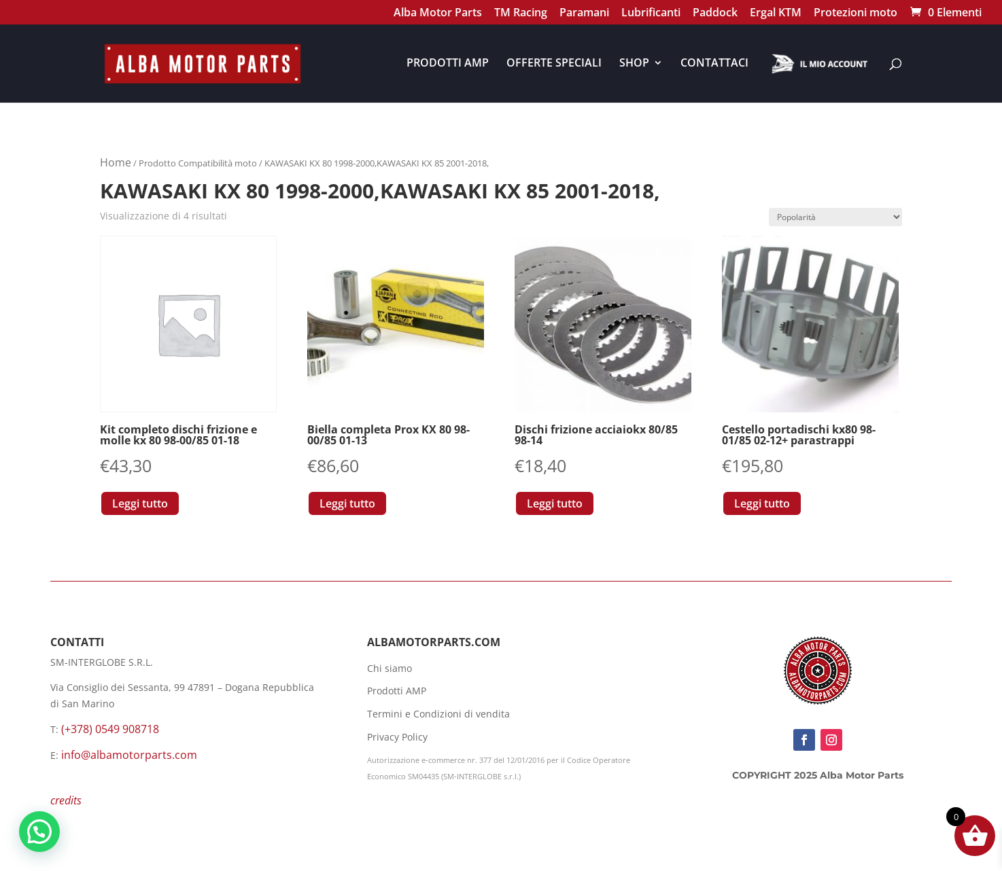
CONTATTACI (714, 64)
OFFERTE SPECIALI (554, 64)
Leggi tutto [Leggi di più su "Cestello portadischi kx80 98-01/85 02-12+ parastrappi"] (762, 503)
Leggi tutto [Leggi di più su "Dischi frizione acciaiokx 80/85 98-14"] (555, 503)
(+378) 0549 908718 (110, 729)
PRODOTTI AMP (448, 64)
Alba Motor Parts (438, 14)
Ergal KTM (775, 14)
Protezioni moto (855, 14)
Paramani (584, 14)
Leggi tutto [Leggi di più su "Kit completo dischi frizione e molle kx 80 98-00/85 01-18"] (140, 503)
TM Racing (520, 14)
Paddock (715, 14)
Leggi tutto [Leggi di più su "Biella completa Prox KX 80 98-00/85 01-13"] (347, 503)
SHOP (634, 64)
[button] (39, 831)
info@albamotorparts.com (129, 754)
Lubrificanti (650, 14)
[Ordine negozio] (835, 217)
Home (115, 162)
